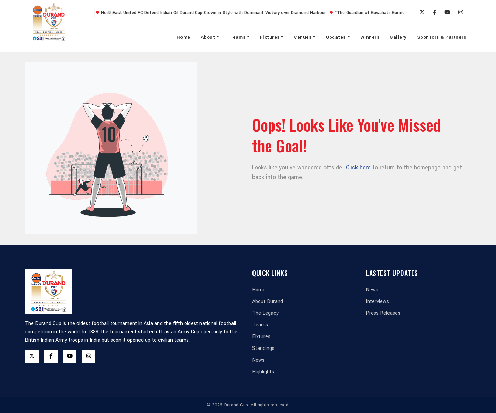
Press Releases (383, 313)
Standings (263, 348)
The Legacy (265, 313)
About (208, 37)
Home (183, 37)
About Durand (267, 301)
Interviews (377, 301)
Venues (302, 37)
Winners (370, 37)
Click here (358, 167)
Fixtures (270, 37)
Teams (237, 37)
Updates (336, 37)
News (258, 360)
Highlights (263, 371)
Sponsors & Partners (441, 37)
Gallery (398, 37)
